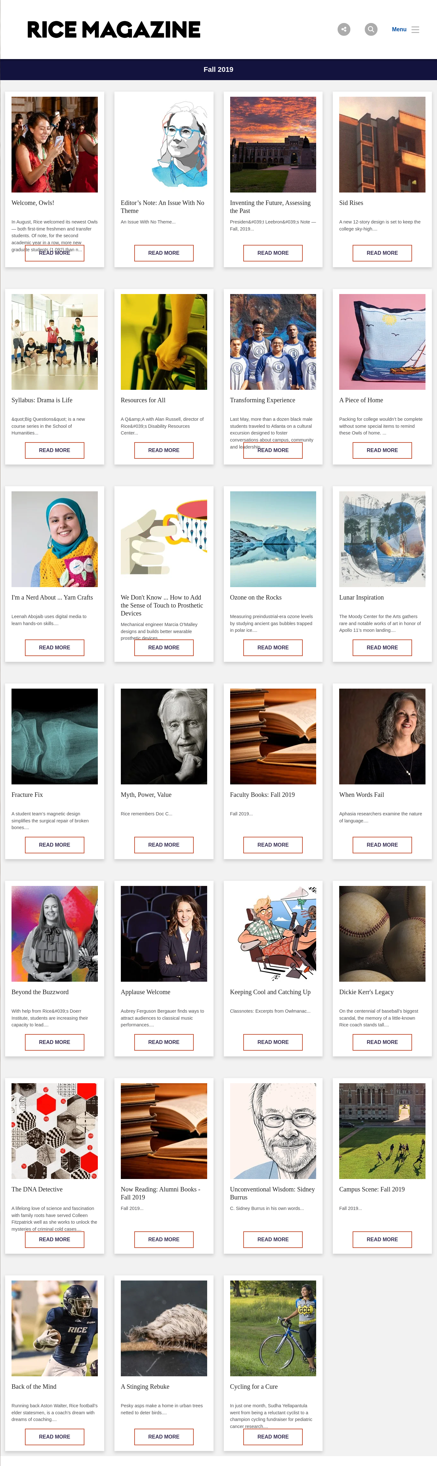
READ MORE (54, 253)
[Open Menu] (401, 29)
